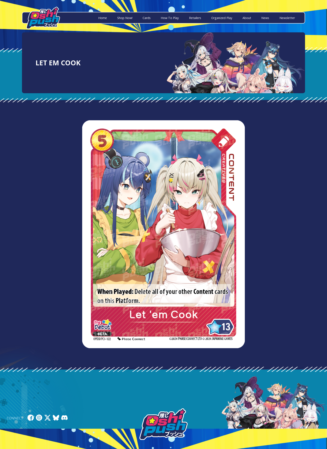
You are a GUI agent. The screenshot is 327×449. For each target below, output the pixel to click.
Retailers (195, 18)
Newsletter (287, 18)
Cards (147, 18)
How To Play (170, 18)
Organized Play (221, 18)
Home (102, 18)
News (265, 18)
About (247, 18)
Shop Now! (124, 18)
